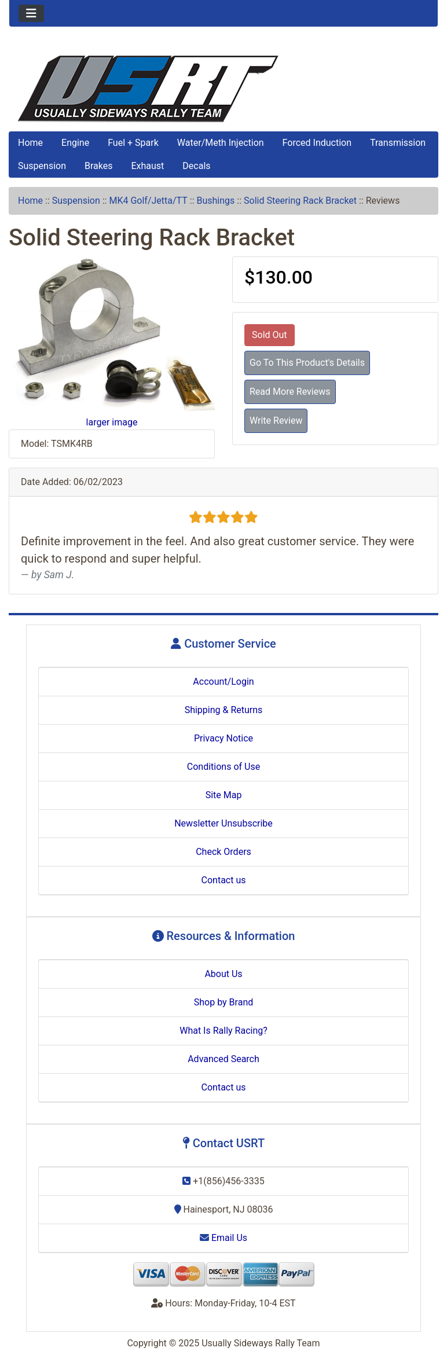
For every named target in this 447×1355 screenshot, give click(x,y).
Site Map (224, 795)
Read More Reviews (290, 391)
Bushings (215, 200)
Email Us (223, 1237)
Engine (75, 142)
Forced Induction (317, 142)
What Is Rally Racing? (223, 1030)
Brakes (98, 165)
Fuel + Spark (133, 142)
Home (30, 142)
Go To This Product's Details (307, 362)
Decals (196, 165)
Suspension (42, 165)
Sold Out (269, 334)
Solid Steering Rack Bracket (300, 200)
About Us (223, 973)
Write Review (276, 420)
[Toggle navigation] (31, 13)
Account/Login (223, 681)
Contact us (223, 880)
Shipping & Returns (224, 709)
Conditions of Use (223, 766)
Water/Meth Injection (220, 142)
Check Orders (223, 851)
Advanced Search (223, 1058)
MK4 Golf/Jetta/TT (148, 200)
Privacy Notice (223, 738)
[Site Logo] (223, 89)
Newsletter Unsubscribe (223, 823)
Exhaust (147, 165)
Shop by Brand (223, 1002)
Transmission (398, 142)
